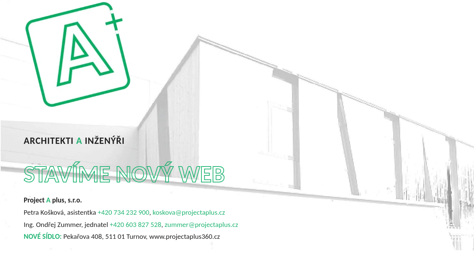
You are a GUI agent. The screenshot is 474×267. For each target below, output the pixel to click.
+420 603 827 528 (135, 224)
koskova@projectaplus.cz (189, 212)
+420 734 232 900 (123, 212)
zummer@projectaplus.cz (201, 224)
